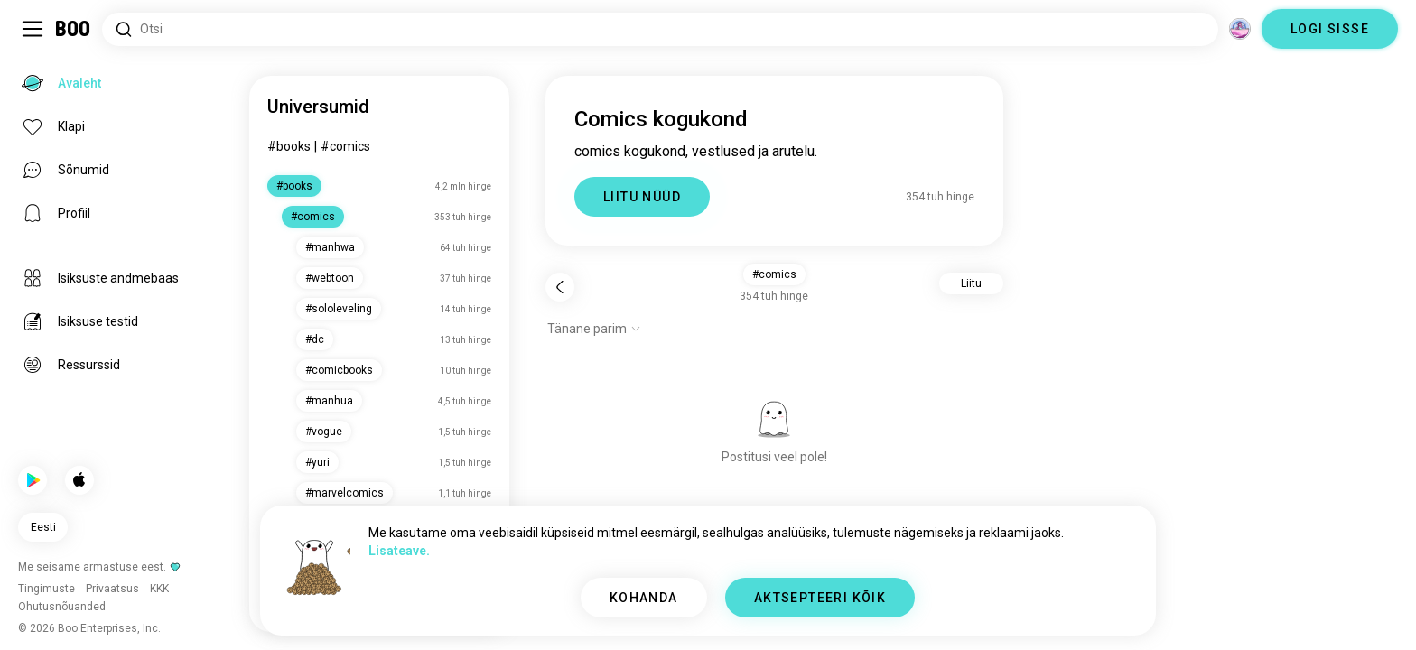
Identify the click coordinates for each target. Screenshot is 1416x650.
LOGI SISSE (1329, 29)
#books (289, 146)
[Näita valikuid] (594, 328)
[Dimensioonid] (1240, 29)
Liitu (971, 283)
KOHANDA (644, 597)
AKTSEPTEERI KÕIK (820, 597)
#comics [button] (774, 274)
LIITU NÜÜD (642, 197)
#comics (345, 146)
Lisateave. (399, 550)
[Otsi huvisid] (660, 29)
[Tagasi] (559, 287)
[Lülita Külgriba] (32, 29)
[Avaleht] (73, 28)
